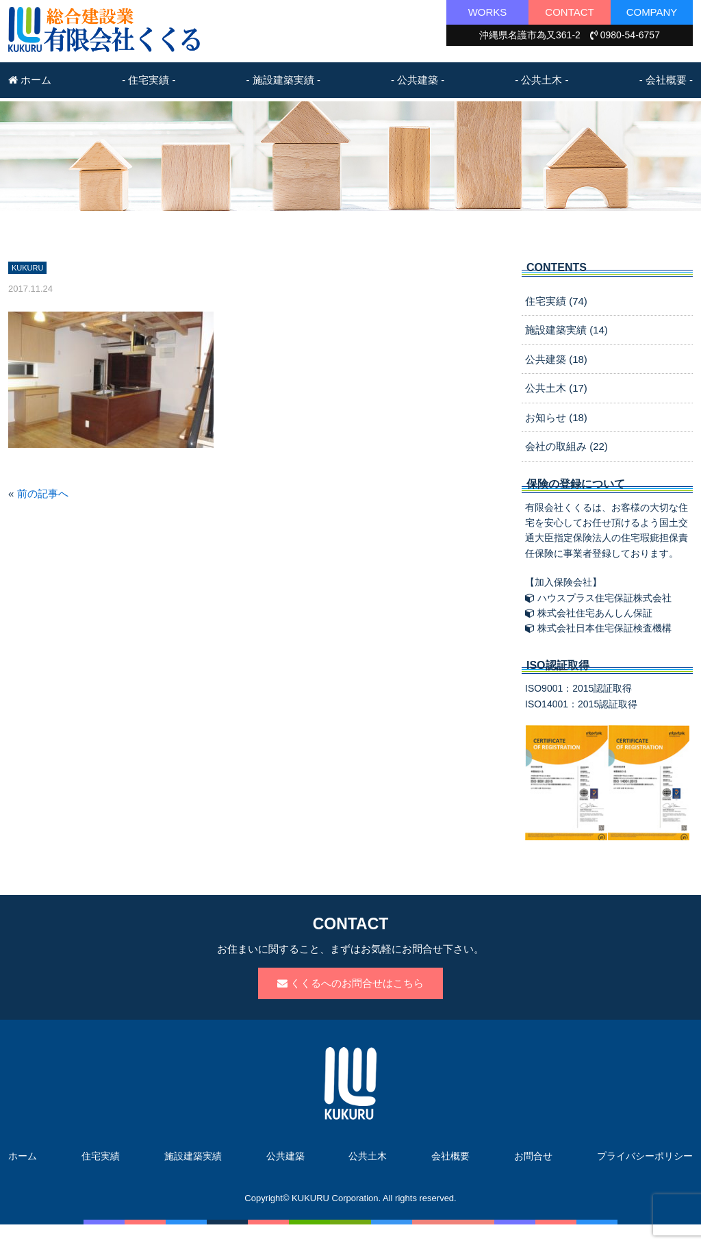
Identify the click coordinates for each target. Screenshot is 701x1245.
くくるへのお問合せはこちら (350, 983)
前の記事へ (42, 493)
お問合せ (533, 1155)
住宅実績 (100, 1155)
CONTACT (569, 12)
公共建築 (285, 1155)
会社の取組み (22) (566, 446)
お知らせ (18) (556, 417)
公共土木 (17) (556, 388)
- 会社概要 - (666, 80)
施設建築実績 (193, 1155)
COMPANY (652, 12)
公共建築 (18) (556, 359)
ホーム (29, 80)
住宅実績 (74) (556, 301)
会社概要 (450, 1155)
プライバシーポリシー (645, 1155)
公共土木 (367, 1155)
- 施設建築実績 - (283, 80)
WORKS (487, 12)
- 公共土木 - (541, 80)
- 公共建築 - (417, 80)
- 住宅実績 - (148, 80)
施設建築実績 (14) (566, 330)
